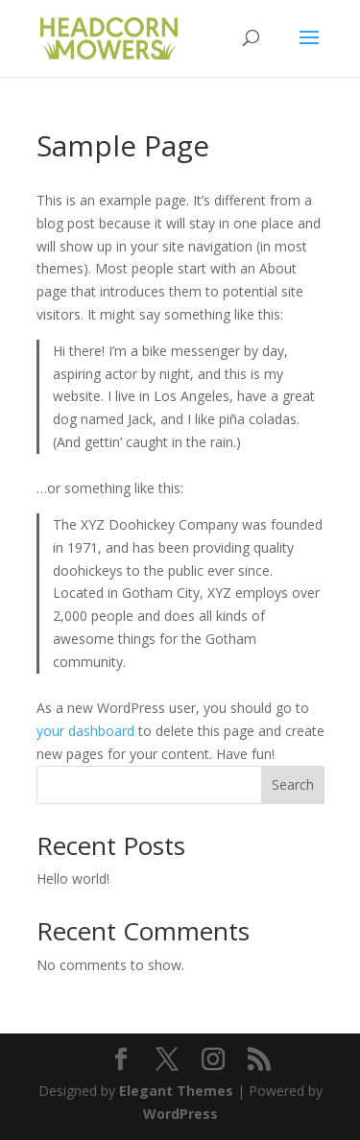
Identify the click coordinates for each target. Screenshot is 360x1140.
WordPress (180, 1113)
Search (293, 784)
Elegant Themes (176, 1090)
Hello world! (72, 878)
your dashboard (85, 731)
